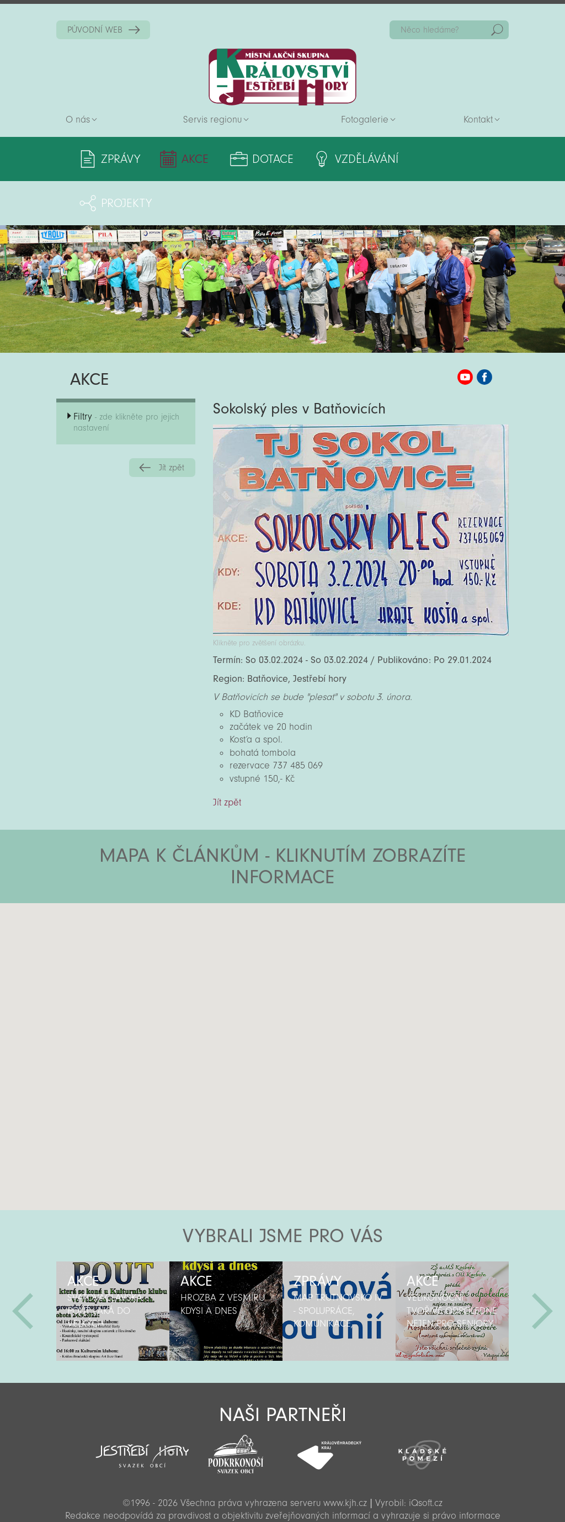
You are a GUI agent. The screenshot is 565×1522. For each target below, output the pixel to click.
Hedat (497, 30)
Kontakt (478, 119)
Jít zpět (171, 423)
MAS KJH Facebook (484, 333)
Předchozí (22, 1267)
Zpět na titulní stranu (282, 77)
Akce (193, 159)
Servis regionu (212, 119)
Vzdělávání (363, 159)
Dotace (270, 159)
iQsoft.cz (426, 1459)
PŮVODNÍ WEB (94, 30)
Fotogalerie (364, 119)
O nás (78, 119)
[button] (313, 925)
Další (542, 1267)
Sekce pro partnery (281, 1497)
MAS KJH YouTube (465, 333)
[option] (112, 1267)
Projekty (458, 159)
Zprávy (120, 159)
